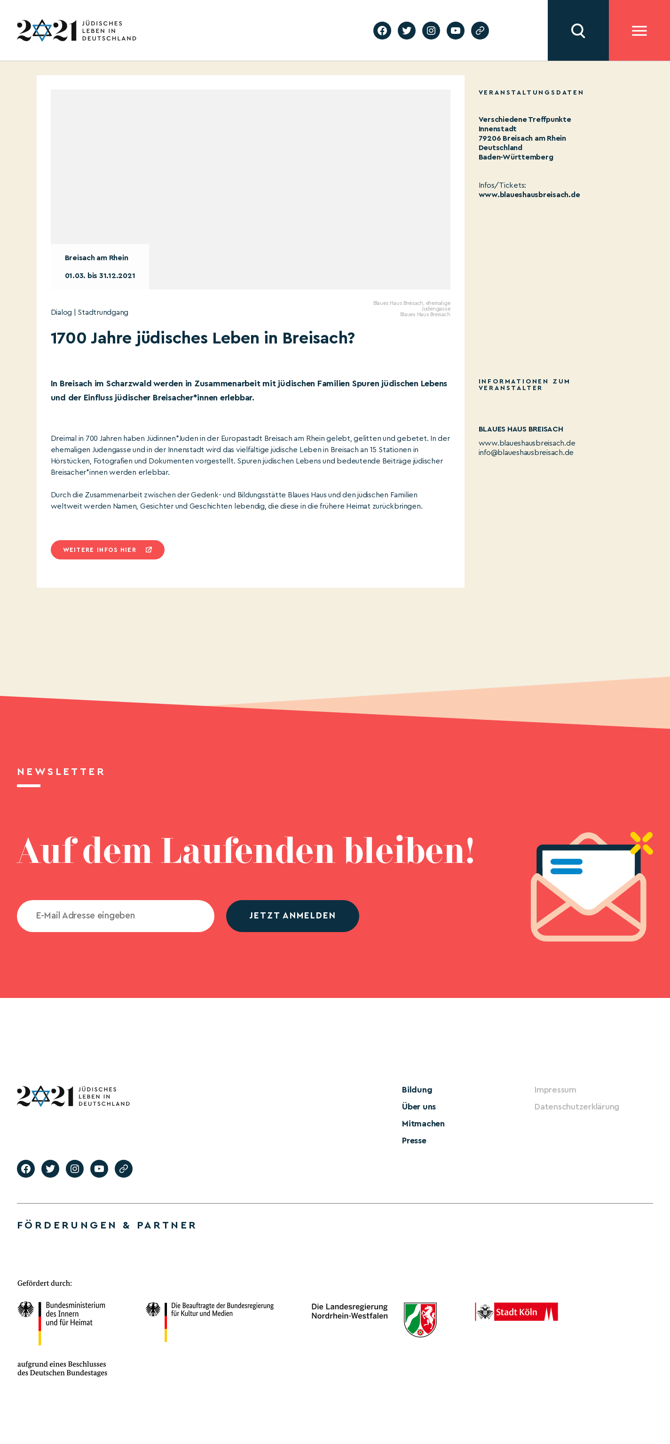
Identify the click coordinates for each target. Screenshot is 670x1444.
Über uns (419, 1106)
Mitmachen (423, 1123)
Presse (414, 1140)
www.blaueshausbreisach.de (529, 195)
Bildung (417, 1089)
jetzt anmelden (292, 915)
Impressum (555, 1089)
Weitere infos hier (99, 550)
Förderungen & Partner (107, 1225)
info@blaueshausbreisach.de (526, 452)
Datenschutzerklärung (577, 1106)
